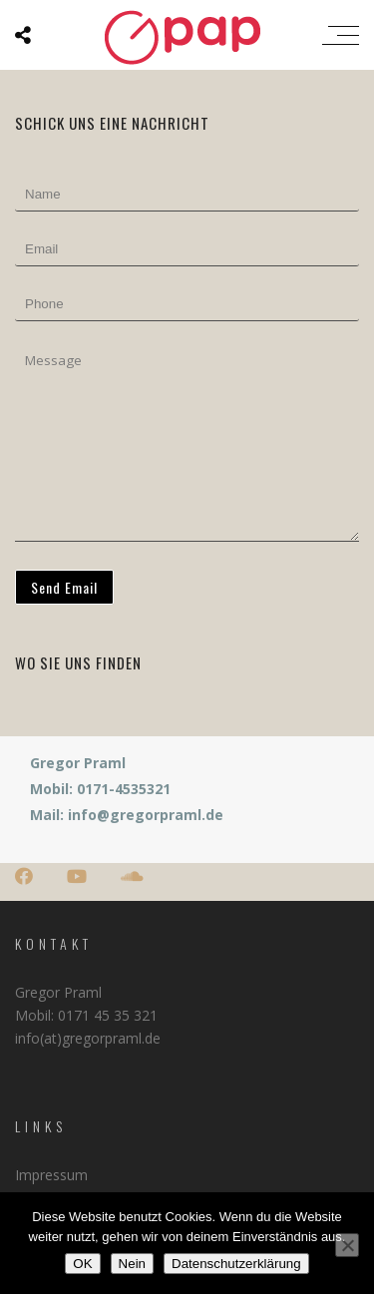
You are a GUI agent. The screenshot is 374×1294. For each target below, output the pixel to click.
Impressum (51, 1174)
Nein (132, 1263)
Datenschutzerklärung (236, 1263)
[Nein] (347, 1245)
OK (82, 1263)
